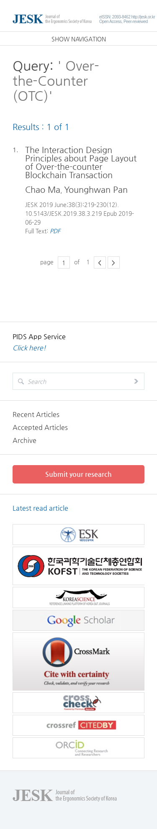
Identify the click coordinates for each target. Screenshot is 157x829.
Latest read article (40, 508)
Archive (24, 440)
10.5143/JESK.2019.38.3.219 (63, 213)
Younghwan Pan (96, 189)
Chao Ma (42, 189)
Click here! (29, 348)
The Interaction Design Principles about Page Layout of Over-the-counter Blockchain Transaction (80, 162)
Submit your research (78, 474)
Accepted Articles (40, 427)
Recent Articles (36, 414)
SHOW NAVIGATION (78, 39)
